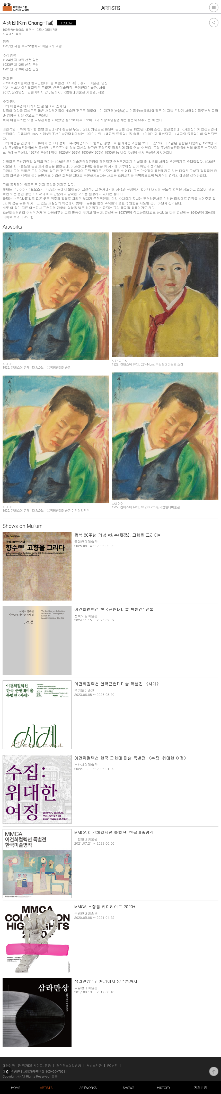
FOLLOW (66, 23)
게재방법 (200, 1087)
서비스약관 (94, 1065)
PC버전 (112, 1065)
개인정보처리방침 (68, 1065)
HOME (15, 1087)
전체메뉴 (213, 7)
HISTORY (163, 1087)
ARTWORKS (87, 1087)
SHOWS (128, 1087)
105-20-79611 (56, 1071)
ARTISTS (46, 1087)
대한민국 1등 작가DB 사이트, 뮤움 (27, 1065)
